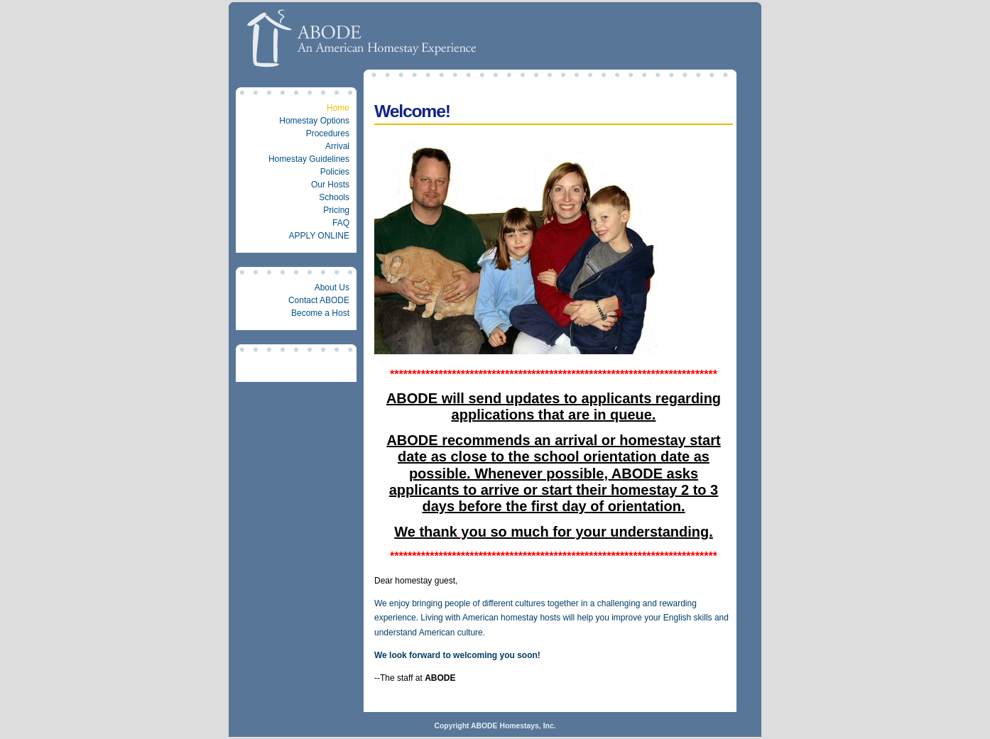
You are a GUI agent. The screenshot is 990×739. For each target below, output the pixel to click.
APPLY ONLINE (318, 236)
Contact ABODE (318, 300)
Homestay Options (314, 121)
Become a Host (320, 313)
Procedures (327, 133)
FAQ (340, 223)
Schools (334, 197)
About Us (332, 287)
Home (338, 108)
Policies (334, 172)
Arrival (337, 146)
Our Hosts (330, 185)
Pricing (336, 210)
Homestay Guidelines (308, 159)
